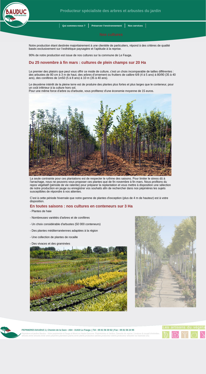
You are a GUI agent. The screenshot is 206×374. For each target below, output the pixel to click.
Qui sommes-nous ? (73, 25)
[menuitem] (73, 25)
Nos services (135, 25)
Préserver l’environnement (107, 25)
